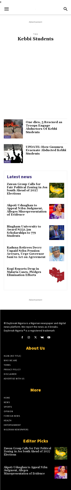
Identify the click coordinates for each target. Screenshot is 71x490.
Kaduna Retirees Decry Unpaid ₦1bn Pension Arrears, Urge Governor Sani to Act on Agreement (26, 252)
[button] (6, 9)
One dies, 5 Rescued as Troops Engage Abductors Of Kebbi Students (44, 127)
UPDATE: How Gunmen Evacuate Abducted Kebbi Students (46, 150)
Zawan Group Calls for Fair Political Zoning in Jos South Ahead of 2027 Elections (27, 188)
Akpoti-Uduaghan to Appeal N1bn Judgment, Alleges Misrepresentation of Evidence (27, 210)
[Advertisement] (35, 81)
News (7, 137)
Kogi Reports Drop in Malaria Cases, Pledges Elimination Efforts (24, 272)
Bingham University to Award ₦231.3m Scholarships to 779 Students (24, 231)
